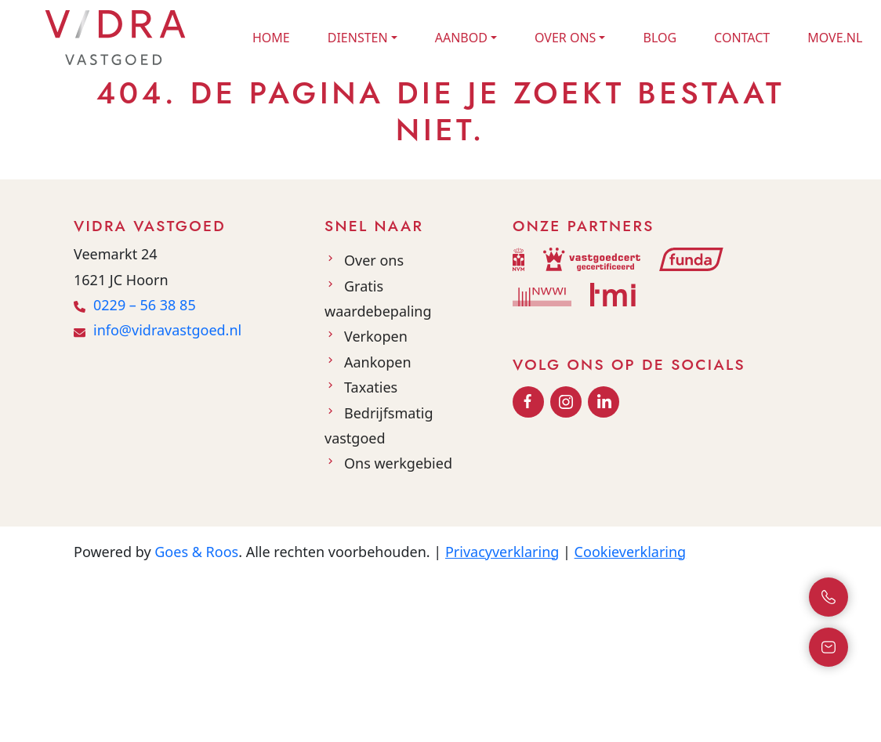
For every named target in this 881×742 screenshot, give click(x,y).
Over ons (565, 37)
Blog (659, 37)
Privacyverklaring (502, 551)
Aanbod (461, 37)
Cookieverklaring (631, 551)
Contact (742, 37)
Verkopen (376, 336)
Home (271, 37)
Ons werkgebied (398, 463)
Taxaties (370, 387)
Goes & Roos (196, 551)
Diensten (358, 37)
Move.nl (834, 37)
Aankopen (377, 362)
